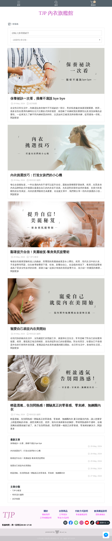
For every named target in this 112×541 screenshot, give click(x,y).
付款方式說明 (81, 511)
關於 (46, 511)
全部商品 (63, 511)
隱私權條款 (100, 514)
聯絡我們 (46, 514)
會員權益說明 (100, 511)
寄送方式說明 (63, 518)
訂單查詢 (63, 514)
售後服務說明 (81, 514)
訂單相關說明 (45, 518)
